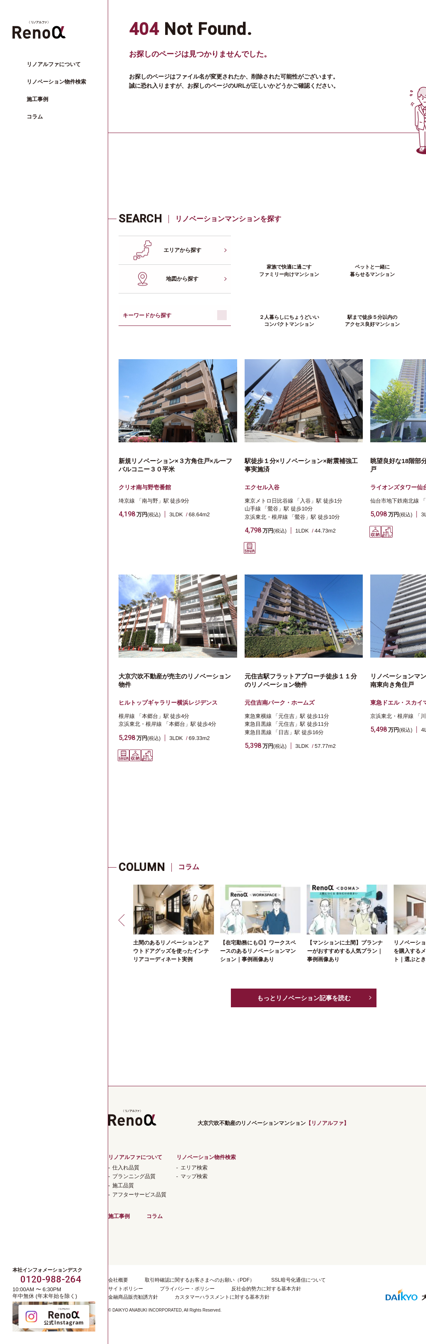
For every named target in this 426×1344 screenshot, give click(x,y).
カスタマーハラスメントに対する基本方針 (222, 1297)
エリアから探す (182, 250)
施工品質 (123, 1185)
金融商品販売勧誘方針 (133, 1297)
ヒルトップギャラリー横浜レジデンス (168, 702)
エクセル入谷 (262, 487)
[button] (123, 920)
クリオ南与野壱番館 (145, 487)
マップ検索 (194, 1176)
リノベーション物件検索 (56, 82)
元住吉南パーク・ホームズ (280, 702)
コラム (35, 116)
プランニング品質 (134, 1176)
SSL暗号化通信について (298, 1280)
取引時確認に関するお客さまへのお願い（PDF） (200, 1280)
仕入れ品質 (125, 1167)
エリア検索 (194, 1167)
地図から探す (182, 279)
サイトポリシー (125, 1289)
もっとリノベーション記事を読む (304, 997)
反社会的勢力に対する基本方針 (266, 1289)
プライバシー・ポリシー (187, 1289)
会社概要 (118, 1280)
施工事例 (37, 99)
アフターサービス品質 (139, 1194)
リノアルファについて (54, 64)
